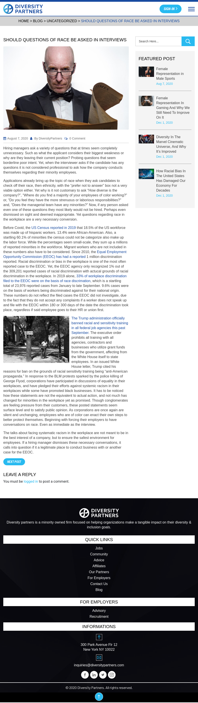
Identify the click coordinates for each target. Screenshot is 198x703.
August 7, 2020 (17, 138)
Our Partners (99, 572)
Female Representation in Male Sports (170, 74)
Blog (98, 590)
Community (99, 554)
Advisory (99, 611)
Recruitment (98, 617)
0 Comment (77, 138)
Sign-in (170, 8)
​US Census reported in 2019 (53, 228)
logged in (31, 481)
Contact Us (99, 584)
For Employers (98, 578)
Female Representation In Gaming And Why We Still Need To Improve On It (173, 108)
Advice (99, 560)
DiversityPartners (50, 138)
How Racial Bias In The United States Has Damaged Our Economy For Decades (171, 180)
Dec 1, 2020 (164, 123)
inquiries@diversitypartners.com (99, 665)
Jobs (99, 548)
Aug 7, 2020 (164, 84)
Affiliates (98, 566)
